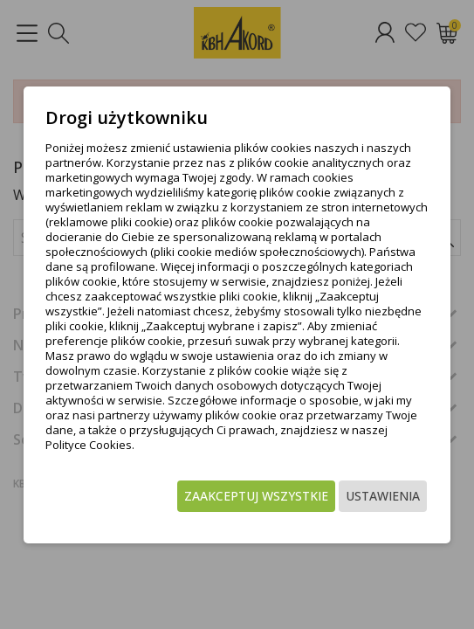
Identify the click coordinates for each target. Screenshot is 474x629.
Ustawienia (383, 495)
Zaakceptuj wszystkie (256, 495)
